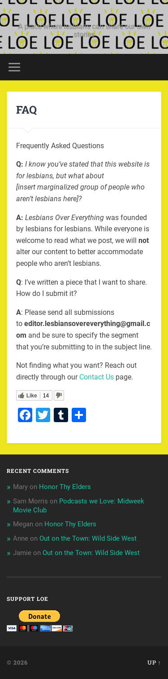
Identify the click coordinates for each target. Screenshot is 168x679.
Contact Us (96, 377)
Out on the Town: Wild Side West (88, 538)
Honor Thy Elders (65, 487)
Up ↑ (154, 662)
